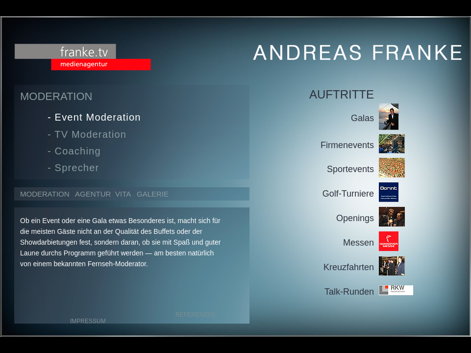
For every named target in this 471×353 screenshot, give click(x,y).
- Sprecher (73, 167)
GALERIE (153, 194)
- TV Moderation (87, 134)
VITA (123, 194)
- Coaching (74, 151)
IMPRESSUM (88, 321)
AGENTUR (92, 194)
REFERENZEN (195, 314)
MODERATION (44, 194)
